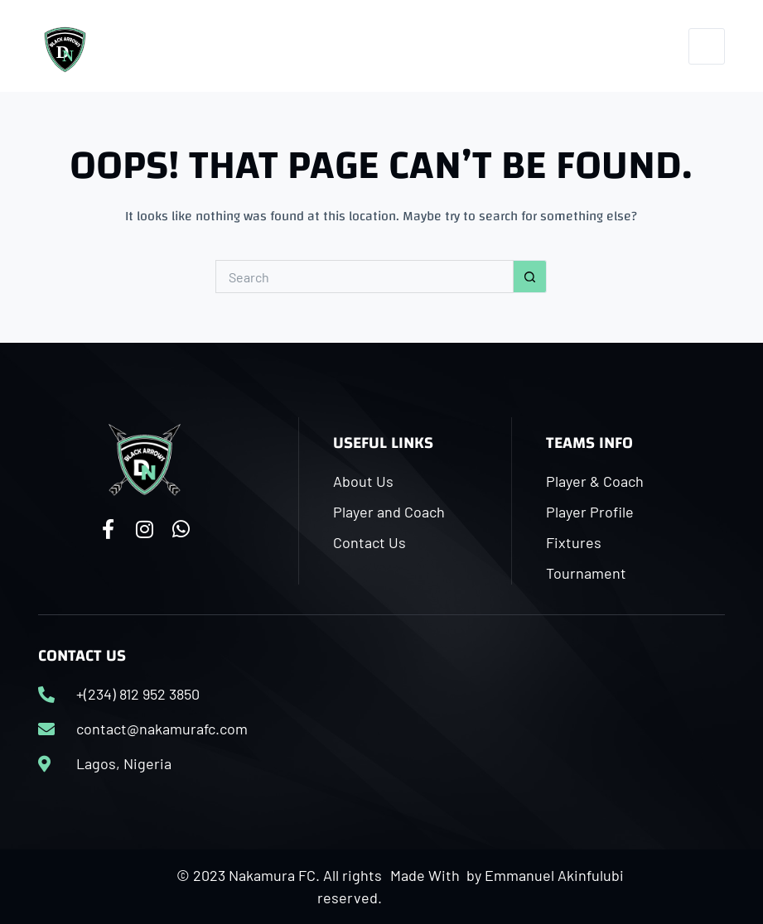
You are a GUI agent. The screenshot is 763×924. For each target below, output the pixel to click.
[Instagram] (619, 46)
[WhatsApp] (658, 46)
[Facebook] (579, 46)
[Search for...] (364, 276)
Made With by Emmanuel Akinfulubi (507, 875)
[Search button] (530, 276)
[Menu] (706, 46)
